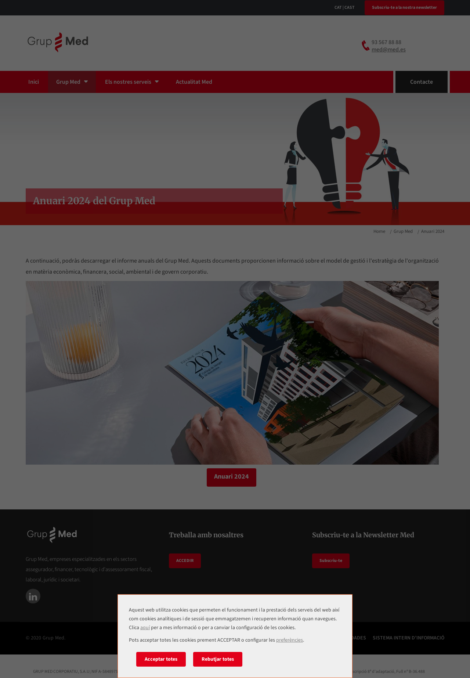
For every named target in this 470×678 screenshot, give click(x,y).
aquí (145, 627)
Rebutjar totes (218, 659)
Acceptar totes (161, 659)
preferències (289, 640)
